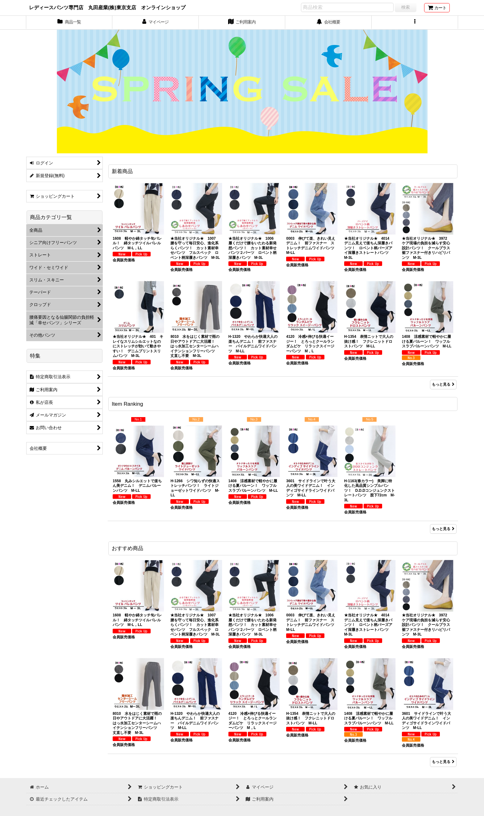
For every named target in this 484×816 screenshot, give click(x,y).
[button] (415, 22)
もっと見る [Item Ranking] (443, 529)
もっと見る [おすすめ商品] (443, 762)
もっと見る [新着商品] (443, 384)
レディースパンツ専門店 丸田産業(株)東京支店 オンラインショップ (107, 7)
